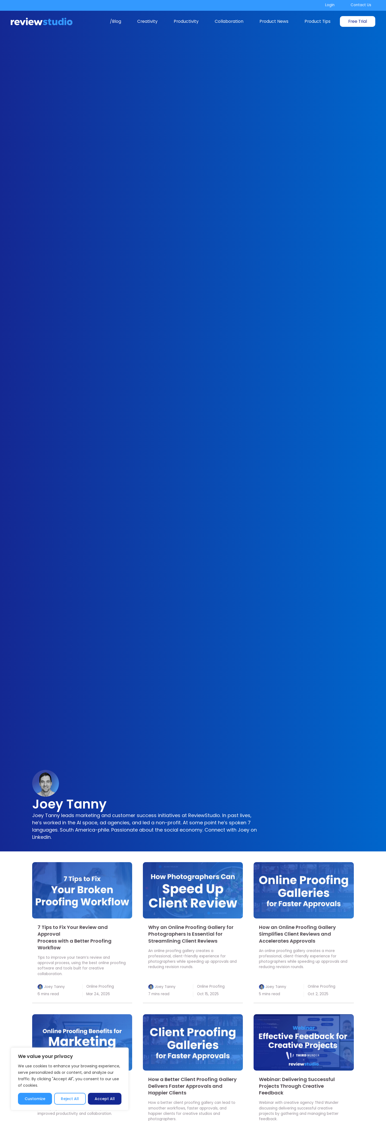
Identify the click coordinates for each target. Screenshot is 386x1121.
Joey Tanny (54, 986)
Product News (273, 21)
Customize (35, 1098)
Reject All (70, 1098)
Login (330, 5)
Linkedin (41, 837)
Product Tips (318, 21)
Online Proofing (100, 986)
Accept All (105, 1098)
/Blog (115, 21)
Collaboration (229, 21)
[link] (82, 890)
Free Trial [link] (357, 21)
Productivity (186, 21)
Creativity (147, 21)
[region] (70, 1079)
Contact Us (361, 5)
